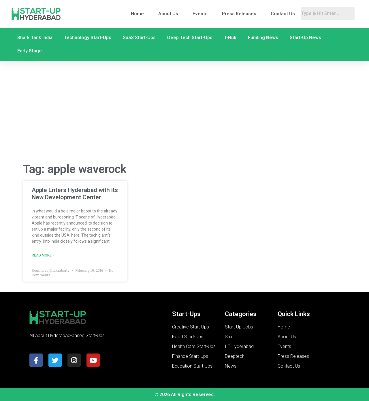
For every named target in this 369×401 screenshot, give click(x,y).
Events (200, 13)
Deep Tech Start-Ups (189, 37)
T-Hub (230, 37)
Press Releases (239, 13)
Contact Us (283, 13)
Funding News (263, 37)
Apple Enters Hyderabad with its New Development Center (75, 194)
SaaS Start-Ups (139, 37)
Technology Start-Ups (87, 37)
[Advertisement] (184, 111)
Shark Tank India (34, 37)
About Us (168, 13)
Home (137, 13)
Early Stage (29, 51)
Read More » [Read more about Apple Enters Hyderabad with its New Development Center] (43, 255)
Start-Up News (305, 37)
